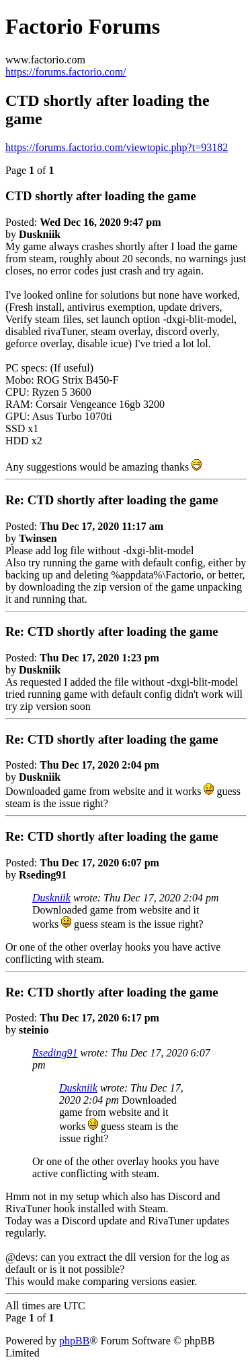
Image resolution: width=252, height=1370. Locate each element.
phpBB (74, 1340)
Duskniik (51, 897)
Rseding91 (55, 1053)
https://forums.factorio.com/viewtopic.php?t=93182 (116, 147)
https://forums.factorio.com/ (65, 72)
